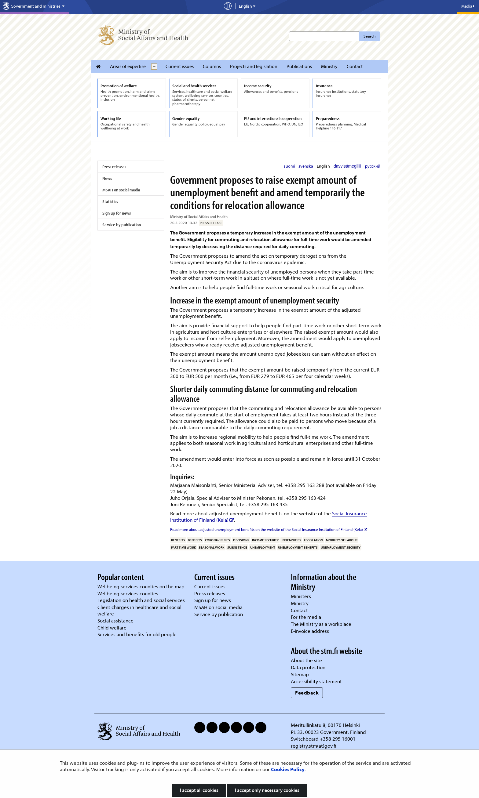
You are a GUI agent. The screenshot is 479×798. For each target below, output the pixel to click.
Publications (299, 66)
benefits (178, 540)
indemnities (291, 540)
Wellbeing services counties (127, 593)
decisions (241, 540)
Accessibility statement (316, 681)
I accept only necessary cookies (267, 790)
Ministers (301, 596)
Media (467, 6)
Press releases (114, 166)
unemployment (262, 547)
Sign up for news (116, 213)
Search (369, 36)
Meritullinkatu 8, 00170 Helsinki (325, 725)
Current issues (180, 66)
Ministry (329, 66)
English (324, 166)
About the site (306, 660)
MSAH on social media (121, 190)
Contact (355, 66)
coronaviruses (217, 540)
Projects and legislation (253, 66)
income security (265, 540)
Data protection (308, 667)
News (107, 178)
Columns (212, 66)
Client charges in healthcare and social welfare (139, 610)
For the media (306, 617)
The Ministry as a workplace (321, 624)
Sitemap (300, 674)
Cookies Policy (288, 769)
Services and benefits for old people (137, 634)
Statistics (110, 201)
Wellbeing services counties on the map (141, 586)
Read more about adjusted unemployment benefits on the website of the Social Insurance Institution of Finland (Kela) (268, 529)
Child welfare (111, 627)
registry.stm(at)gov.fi (314, 745)
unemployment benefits (298, 547)
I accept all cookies (199, 790)
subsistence (237, 547)
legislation (313, 540)
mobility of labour (341, 540)
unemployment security (340, 547)
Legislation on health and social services (141, 600)
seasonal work (211, 547)
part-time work (183, 547)
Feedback (307, 692)
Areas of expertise (128, 66)
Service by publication (121, 224)
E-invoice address (310, 631)
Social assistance (115, 620)
